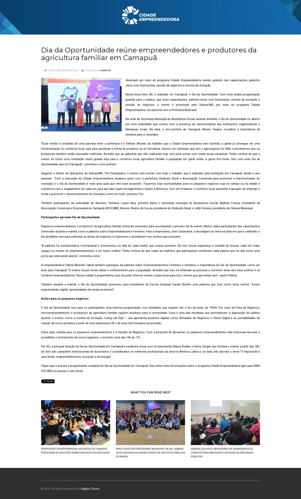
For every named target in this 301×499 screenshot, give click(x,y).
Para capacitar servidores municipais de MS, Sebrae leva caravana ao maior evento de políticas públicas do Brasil (150, 453)
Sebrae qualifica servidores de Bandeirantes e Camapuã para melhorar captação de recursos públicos (222, 453)
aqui (52, 366)
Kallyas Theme (90, 489)
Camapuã (105, 70)
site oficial (76, 371)
